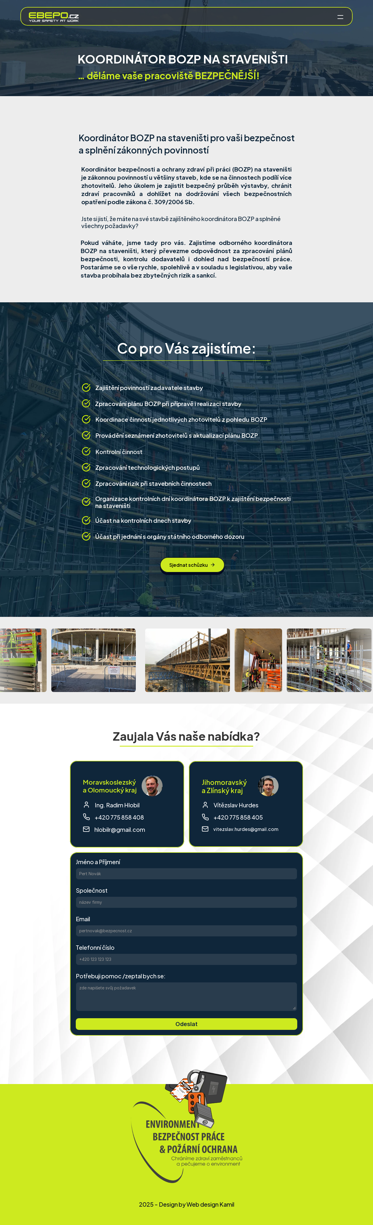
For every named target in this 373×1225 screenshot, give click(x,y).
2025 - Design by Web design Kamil (186, 1204)
